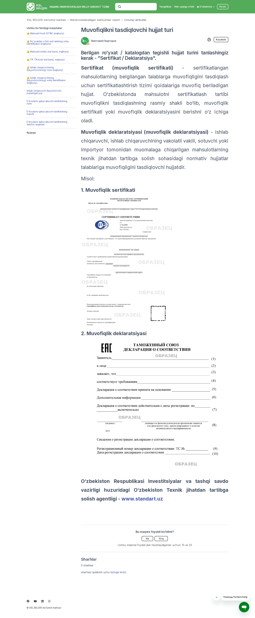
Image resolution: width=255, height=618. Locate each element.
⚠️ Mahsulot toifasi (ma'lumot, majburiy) (48, 51)
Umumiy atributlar (135, 20)
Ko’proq (31, 132)
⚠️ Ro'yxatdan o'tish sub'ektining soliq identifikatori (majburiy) (47, 42)
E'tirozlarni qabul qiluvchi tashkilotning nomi (47, 102)
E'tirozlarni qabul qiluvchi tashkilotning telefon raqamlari (47, 123)
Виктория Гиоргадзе (103, 40)
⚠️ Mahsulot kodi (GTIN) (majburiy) (45, 33)
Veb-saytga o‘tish (184, 6)
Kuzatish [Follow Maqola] (221, 39)
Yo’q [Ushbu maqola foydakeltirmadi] (161, 538)
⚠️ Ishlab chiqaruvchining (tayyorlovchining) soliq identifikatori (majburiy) (46, 80)
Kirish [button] (222, 6)
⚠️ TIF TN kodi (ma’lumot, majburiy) (46, 59)
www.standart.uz (142, 499)
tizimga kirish (118, 572)
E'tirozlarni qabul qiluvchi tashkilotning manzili (47, 112)
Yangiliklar (165, 6)
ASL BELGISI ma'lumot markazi (46, 20)
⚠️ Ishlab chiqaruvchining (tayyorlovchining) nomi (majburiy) (45, 68)
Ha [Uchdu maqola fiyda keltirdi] (147, 538)
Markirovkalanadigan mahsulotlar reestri (95, 20)
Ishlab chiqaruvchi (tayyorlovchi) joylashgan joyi (44, 92)
